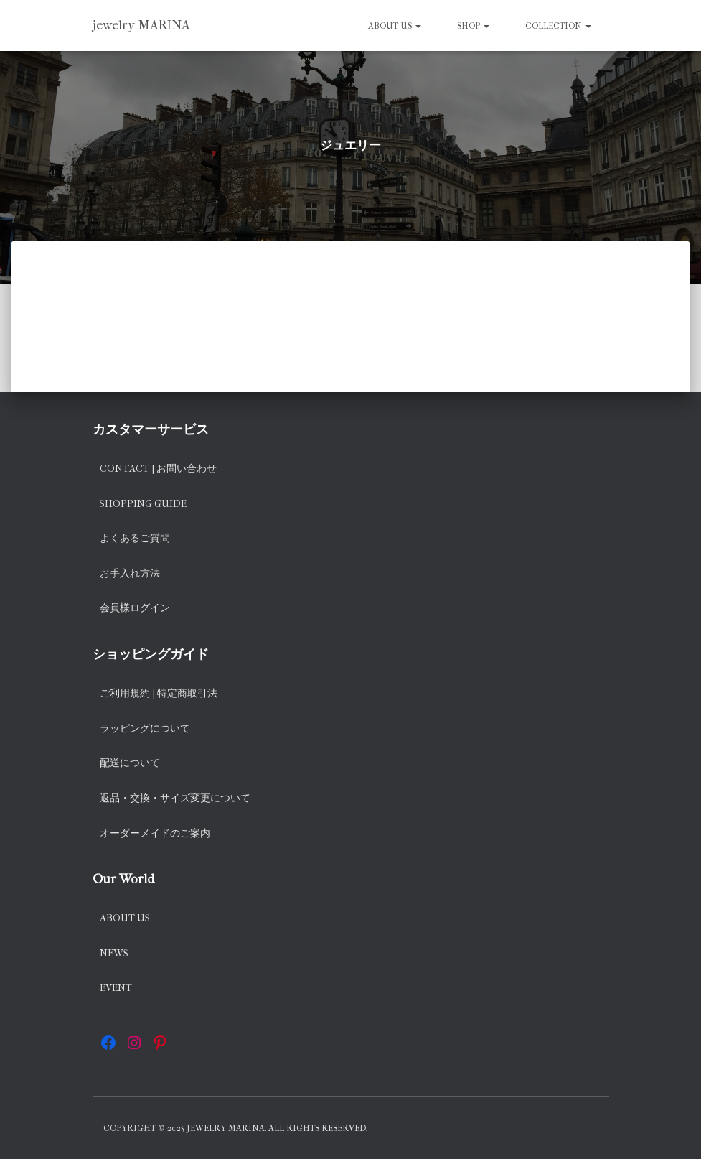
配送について (130, 763)
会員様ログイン (135, 608)
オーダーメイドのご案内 (155, 833)
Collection (558, 26)
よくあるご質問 (135, 538)
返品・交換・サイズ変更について (175, 798)
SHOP (473, 26)
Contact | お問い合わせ (158, 468)
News (114, 953)
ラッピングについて (145, 728)
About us (394, 26)
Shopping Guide (143, 504)
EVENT (116, 988)
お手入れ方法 (130, 573)
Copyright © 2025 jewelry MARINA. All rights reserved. (235, 1128)
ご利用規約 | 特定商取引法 (158, 693)
